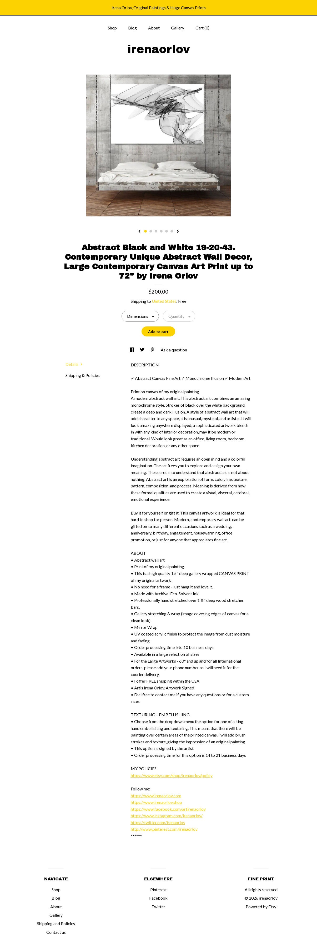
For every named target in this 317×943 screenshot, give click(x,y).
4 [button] (161, 231)
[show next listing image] (178, 232)
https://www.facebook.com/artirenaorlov (168, 808)
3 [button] (156, 231)
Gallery (177, 27)
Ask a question (174, 349)
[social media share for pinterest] (152, 349)
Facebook (158, 897)
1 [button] (145, 231)
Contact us (56, 932)
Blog (132, 27)
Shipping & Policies (83, 375)
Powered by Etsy (261, 906)
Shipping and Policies (56, 923)
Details (74, 364)
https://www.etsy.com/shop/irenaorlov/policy (172, 775)
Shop (112, 27)
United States (164, 301)
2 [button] (150, 231)
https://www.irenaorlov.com (156, 795)
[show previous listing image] (139, 232)
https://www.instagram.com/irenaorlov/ (167, 815)
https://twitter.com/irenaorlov (158, 822)
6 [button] (171, 231)
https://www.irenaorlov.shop (156, 802)
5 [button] (166, 231)
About (154, 27)
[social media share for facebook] (132, 349)
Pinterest (158, 889)
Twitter (158, 906)
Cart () (202, 27)
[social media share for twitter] (142, 349)
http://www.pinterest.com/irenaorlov (164, 828)
